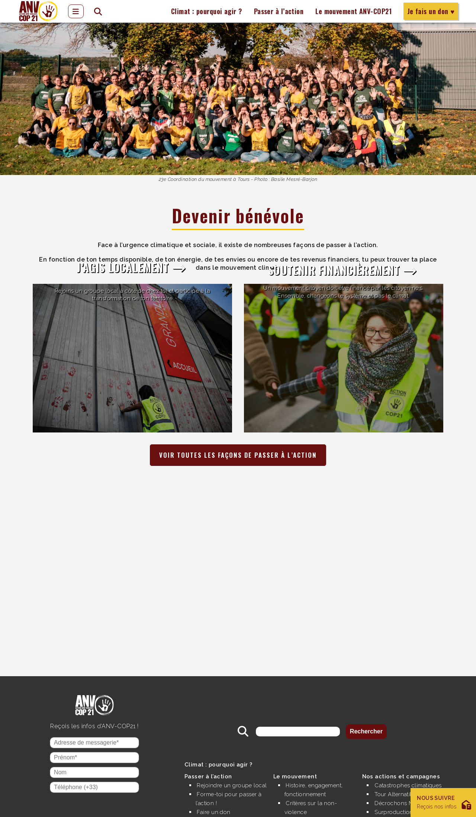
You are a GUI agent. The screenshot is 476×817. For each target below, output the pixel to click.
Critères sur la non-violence (312, 799)
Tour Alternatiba (396, 785)
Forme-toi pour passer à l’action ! (231, 799)
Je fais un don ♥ (430, 11)
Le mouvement (296, 767)
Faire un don (214, 812)
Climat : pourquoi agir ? (205, 11)
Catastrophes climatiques (410, 776)
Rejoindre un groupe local (225, 781)
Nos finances (304, 812)
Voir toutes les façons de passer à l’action (238, 455)
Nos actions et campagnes (403, 767)
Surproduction (394, 803)
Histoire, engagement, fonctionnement (316, 781)
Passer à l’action (278, 11)
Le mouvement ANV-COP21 (353, 11)
